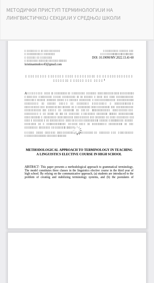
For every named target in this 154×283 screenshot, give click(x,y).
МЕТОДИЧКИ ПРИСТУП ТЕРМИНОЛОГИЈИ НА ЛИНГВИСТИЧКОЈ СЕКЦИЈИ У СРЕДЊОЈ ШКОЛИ (63, 13)
